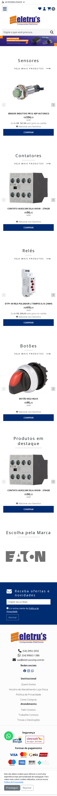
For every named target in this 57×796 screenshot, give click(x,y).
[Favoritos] (39, 9)
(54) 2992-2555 (28, 651)
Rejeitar (27, 787)
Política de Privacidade (28, 694)
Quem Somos (28, 684)
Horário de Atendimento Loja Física (28, 689)
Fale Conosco (28, 709)
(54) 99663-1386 (28, 655)
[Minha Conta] (44, 9)
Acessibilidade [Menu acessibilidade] (13, 2)
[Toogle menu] (5, 9)
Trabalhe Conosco (28, 714)
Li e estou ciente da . (23, 610)
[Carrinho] (51, 9)
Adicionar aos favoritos (28, 126)
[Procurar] (51, 32)
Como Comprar (28, 699)
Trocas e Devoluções (28, 720)
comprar (29, 132)
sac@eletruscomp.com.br (28, 660)
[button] (27, 42)
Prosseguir (12, 787)
